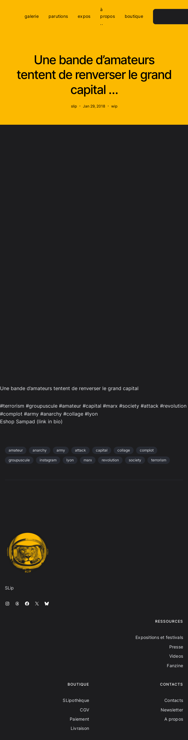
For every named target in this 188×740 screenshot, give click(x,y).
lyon (70, 460)
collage (123, 450)
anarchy (40, 450)
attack (80, 450)
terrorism (158, 460)
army (61, 450)
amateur (16, 450)
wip (114, 106)
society (135, 460)
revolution (110, 460)
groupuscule (19, 460)
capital (102, 450)
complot (147, 450)
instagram (48, 460)
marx (88, 460)
